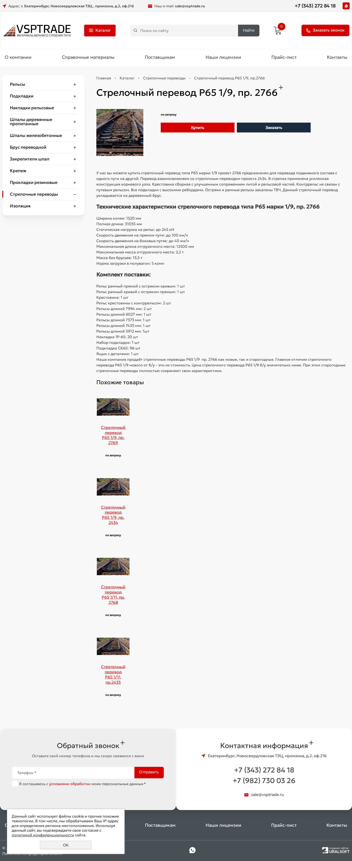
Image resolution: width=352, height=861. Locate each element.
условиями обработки (69, 783)
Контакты (337, 58)
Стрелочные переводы (34, 195)
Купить (197, 128)
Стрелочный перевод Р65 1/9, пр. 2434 (113, 515)
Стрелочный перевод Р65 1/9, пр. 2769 (113, 435)
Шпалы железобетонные (36, 136)
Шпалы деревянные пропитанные (31, 122)
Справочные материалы (88, 58)
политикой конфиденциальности (43, 835)
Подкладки (21, 96)
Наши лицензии (223, 58)
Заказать (274, 128)
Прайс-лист (284, 58)
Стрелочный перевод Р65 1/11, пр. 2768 (113, 595)
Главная (103, 78)
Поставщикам (160, 58)
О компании (18, 58)
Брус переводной (28, 148)
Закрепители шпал (29, 159)
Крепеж (18, 171)
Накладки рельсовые (32, 108)
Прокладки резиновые (33, 183)
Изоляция (20, 206)
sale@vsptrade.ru (190, 6)
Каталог (127, 78)
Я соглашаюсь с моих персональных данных (82, 783)
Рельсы (17, 85)
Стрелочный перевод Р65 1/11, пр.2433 (113, 675)
